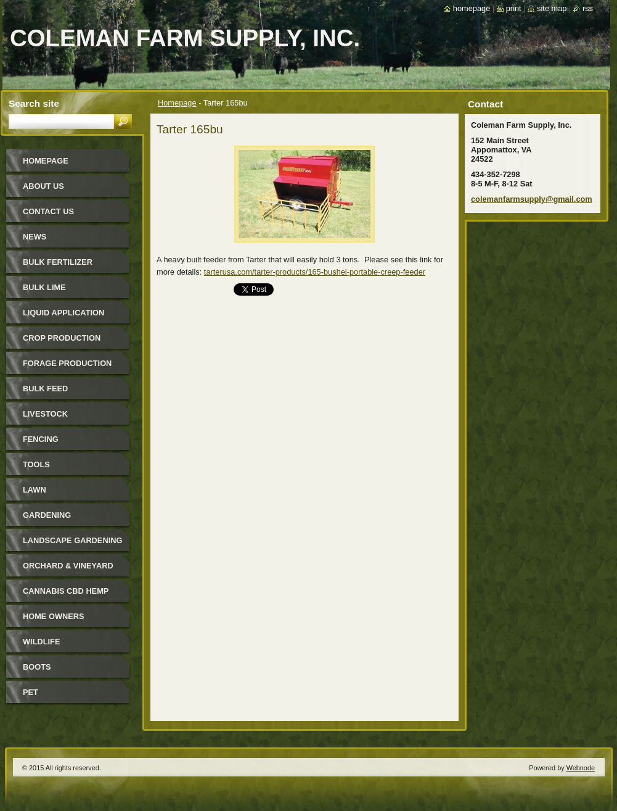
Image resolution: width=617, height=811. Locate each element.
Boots (37, 667)
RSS (587, 8)
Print (513, 8)
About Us (43, 186)
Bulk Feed (45, 388)
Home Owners (53, 616)
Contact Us (48, 211)
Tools (36, 464)
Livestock (45, 413)
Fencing (41, 439)
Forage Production (67, 363)
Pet (30, 692)
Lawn (34, 489)
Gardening (47, 515)
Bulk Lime (44, 287)
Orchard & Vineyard (68, 565)
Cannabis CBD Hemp (65, 591)
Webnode (580, 767)
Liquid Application (63, 312)
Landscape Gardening (72, 540)
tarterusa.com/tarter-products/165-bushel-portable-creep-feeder (314, 272)
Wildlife (41, 641)
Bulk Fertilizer (57, 262)
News (34, 236)
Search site (34, 103)
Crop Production (61, 338)
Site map (551, 8)
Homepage (177, 102)
